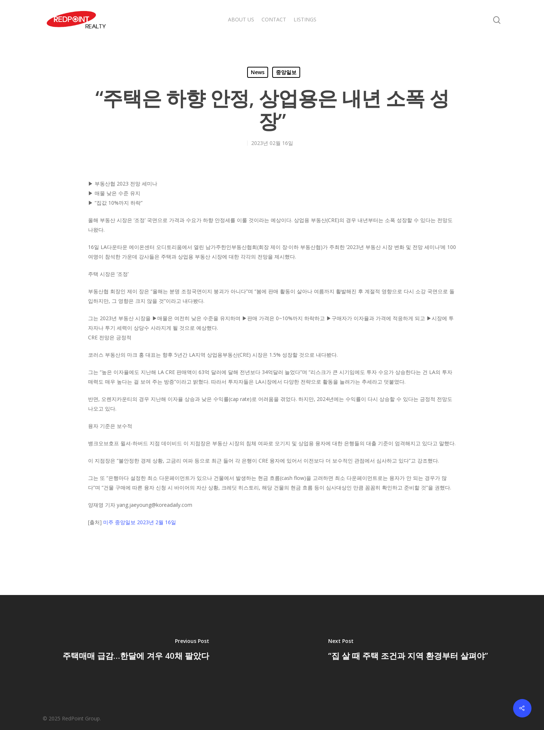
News (257, 72)
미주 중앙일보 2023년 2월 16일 (139, 522)
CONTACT (274, 19)
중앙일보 (286, 72)
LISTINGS (305, 19)
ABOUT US (241, 19)
